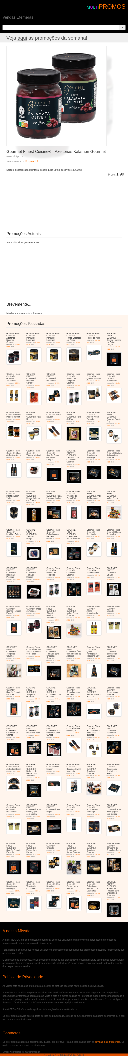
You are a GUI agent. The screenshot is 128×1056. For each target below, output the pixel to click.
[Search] (122, 27)
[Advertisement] (43, 201)
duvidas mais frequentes (107, 1042)
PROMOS (112, 6)
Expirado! (31, 161)
